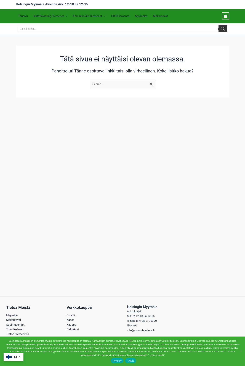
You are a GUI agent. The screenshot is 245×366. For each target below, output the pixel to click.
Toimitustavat (14, 329)
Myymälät (141, 16)
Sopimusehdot (15, 324)
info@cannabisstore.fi (141, 330)
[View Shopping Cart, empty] (225, 16)
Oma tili (71, 315)
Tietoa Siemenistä (17, 334)
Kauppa (71, 324)
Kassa (70, 320)
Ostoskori (73, 329)
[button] (65, 16)
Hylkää (130, 360)
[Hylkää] (240, 351)
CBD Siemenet (120, 16)
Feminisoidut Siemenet (89, 16)
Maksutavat (160, 16)
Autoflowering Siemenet (50, 16)
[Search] (223, 28)
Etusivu (23, 16)
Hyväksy (117, 360)
